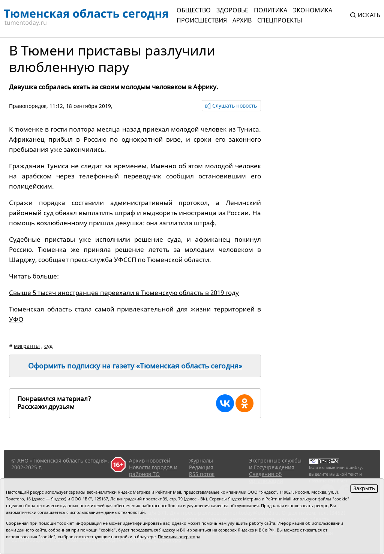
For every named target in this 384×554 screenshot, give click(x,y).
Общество (194, 10)
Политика (270, 10)
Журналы (201, 460)
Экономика (312, 10)
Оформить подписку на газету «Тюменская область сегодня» (135, 366)
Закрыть (364, 488)
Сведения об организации (266, 477)
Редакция (201, 467)
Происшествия (202, 20)
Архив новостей (149, 460)
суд (48, 345)
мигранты (27, 345)
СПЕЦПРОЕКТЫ (279, 20)
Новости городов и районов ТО (153, 471)
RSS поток (201, 474)
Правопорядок (27, 105)
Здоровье (232, 10)
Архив (242, 20)
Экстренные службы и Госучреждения (275, 464)
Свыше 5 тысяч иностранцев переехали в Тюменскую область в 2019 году (124, 292)
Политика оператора (179, 536)
